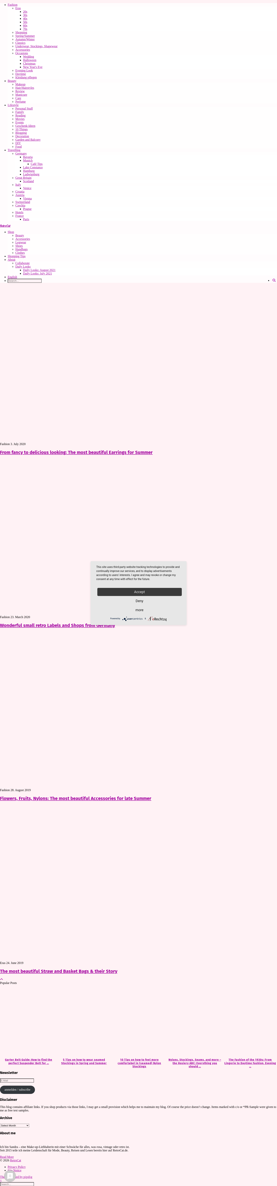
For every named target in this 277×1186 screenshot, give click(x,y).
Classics (20, 42)
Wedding (28, 56)
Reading (20, 115)
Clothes (20, 252)
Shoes (19, 245)
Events (19, 122)
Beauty (12, 80)
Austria (19, 195)
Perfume (20, 101)
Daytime (20, 74)
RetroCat (5, 225)
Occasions (21, 53)
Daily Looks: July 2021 (37, 273)
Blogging (21, 132)
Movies (20, 119)
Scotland (28, 181)
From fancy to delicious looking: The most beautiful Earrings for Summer (76, 452)
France (19, 215)
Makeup (20, 84)
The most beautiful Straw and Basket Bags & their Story (58, 971)
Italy (18, 184)
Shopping (21, 32)
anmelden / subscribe (17, 1089)
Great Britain (23, 177)
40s (25, 18)
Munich (28, 160)
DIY (18, 143)
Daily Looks (23, 266)
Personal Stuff (24, 108)
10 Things (21, 129)
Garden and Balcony (28, 139)
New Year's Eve (32, 67)
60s (25, 25)
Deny (139, 601)
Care (18, 98)
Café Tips (37, 164)
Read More (7, 1157)
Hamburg (29, 170)
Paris (26, 219)
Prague (27, 209)
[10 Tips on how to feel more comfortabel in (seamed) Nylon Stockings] (138, 1021)
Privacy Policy (17, 1167)
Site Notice (14, 1170)
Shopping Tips (17, 256)
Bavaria (28, 157)
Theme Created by (16, 1177)
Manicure (21, 94)
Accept (139, 592)
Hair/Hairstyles (24, 87)
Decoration (22, 136)
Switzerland (22, 202)
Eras (18, 8)
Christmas (29, 63)
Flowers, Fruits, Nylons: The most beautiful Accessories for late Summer (75, 798)
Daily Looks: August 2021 (39, 270)
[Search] (274, 280)
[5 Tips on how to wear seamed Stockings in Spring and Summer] (83, 1021)
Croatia (19, 191)
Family (19, 112)
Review (20, 91)
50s (25, 22)
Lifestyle (13, 105)
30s (25, 15)
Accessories (22, 49)
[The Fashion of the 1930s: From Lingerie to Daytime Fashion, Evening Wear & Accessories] (249, 1021)
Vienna (27, 198)
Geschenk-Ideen (25, 125)
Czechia (20, 205)
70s (25, 29)
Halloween (29, 60)
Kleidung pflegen (26, 77)
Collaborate (22, 263)
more (140, 610)
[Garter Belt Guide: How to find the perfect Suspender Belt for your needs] (27, 1021)
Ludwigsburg (31, 174)
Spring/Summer (25, 35)
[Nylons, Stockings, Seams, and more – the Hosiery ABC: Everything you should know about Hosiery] (194, 1021)
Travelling (14, 150)
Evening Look (24, 70)
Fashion (12, 4)
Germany (21, 153)
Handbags (21, 249)
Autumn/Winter (25, 39)
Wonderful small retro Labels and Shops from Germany (57, 625)
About (11, 259)
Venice (27, 188)
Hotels (19, 212)
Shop (11, 232)
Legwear (20, 242)
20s (25, 11)
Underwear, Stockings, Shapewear (36, 46)
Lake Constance (33, 167)
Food (18, 146)
